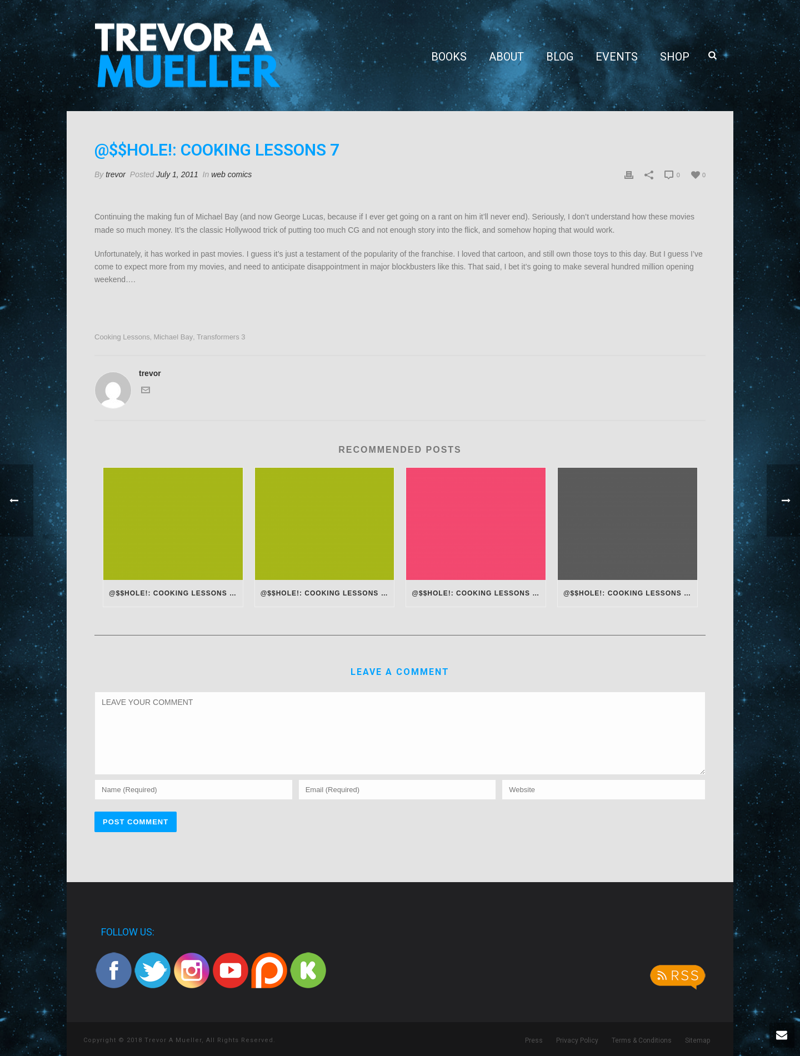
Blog (559, 56)
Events (617, 56)
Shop (674, 56)
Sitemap (697, 1040)
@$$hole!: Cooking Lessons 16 (173, 593)
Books (449, 56)
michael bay (173, 337)
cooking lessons (122, 337)
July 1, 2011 (177, 174)
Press (534, 1040)
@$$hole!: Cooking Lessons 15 (325, 593)
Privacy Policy (577, 1040)
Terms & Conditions (642, 1040)
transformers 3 (221, 337)
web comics (231, 174)
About (506, 56)
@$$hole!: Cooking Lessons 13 (627, 593)
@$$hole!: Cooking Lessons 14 (476, 593)
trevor (116, 174)
